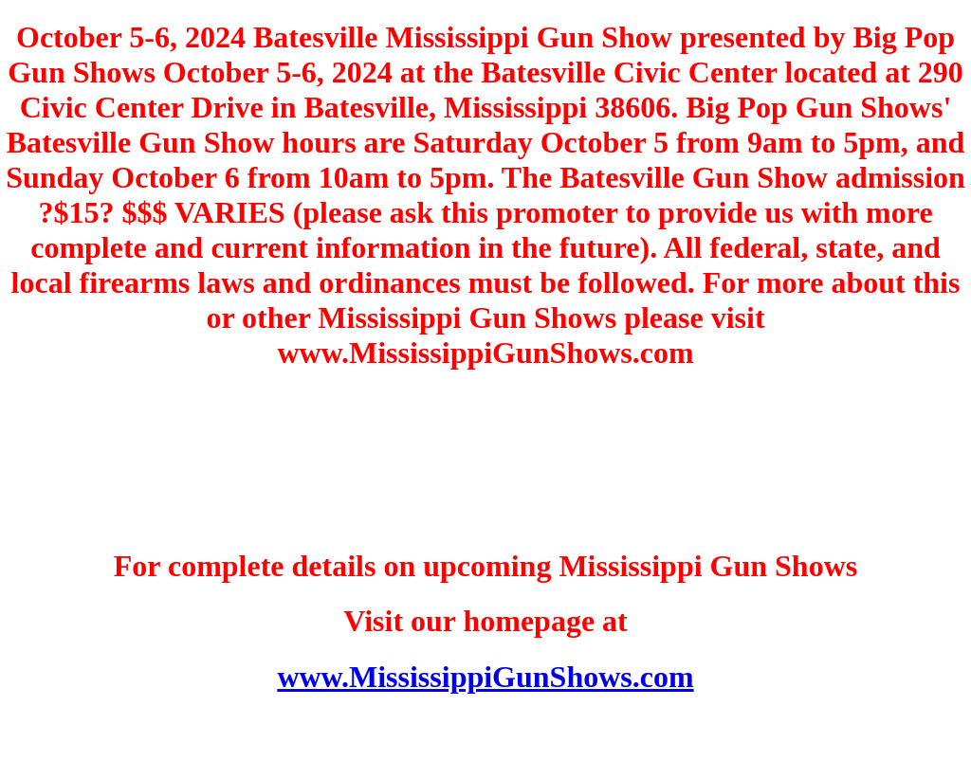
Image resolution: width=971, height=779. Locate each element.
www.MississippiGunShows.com (485, 677)
